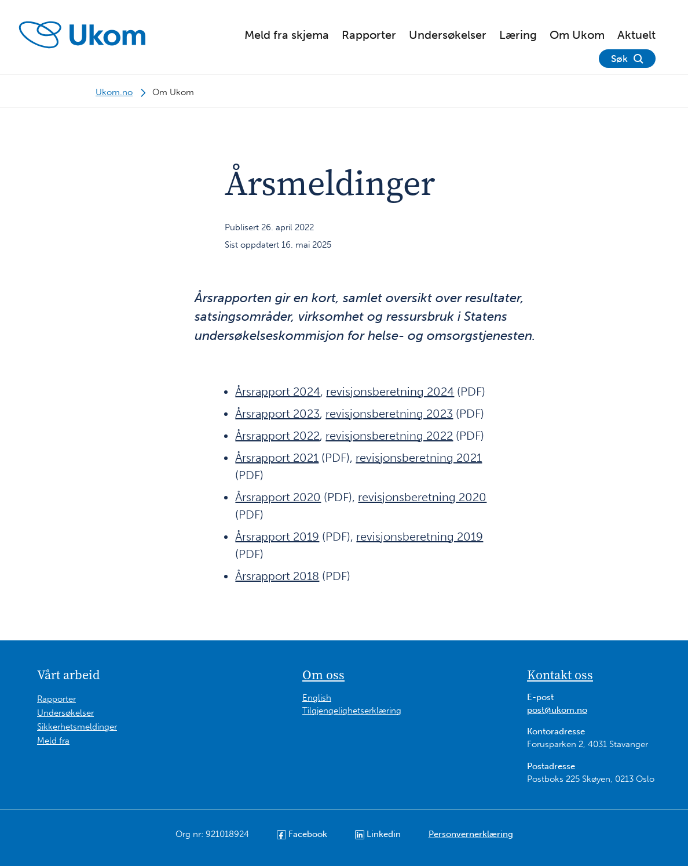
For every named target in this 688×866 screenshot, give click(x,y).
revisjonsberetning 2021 (419, 458)
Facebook (302, 834)
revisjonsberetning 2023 (389, 414)
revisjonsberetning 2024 (390, 391)
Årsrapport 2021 (277, 458)
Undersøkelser (447, 35)
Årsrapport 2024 (277, 391)
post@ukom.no (557, 710)
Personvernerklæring (471, 834)
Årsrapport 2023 (277, 414)
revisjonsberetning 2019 (419, 536)
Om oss (323, 674)
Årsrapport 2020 (278, 497)
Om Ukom (577, 35)
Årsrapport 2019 (277, 536)
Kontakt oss (560, 674)
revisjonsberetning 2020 (422, 497)
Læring (518, 35)
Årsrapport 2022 (277, 436)
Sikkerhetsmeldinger (77, 727)
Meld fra (53, 740)
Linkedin (378, 834)
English (316, 698)
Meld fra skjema (286, 35)
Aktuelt (636, 35)
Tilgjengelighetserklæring (351, 710)
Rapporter (369, 35)
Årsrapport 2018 (277, 576)
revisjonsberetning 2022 (389, 436)
